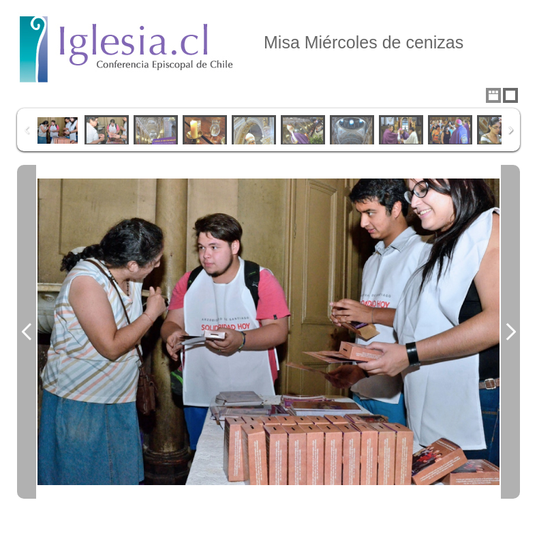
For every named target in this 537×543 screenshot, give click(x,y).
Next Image (510, 332)
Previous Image (26, 332)
